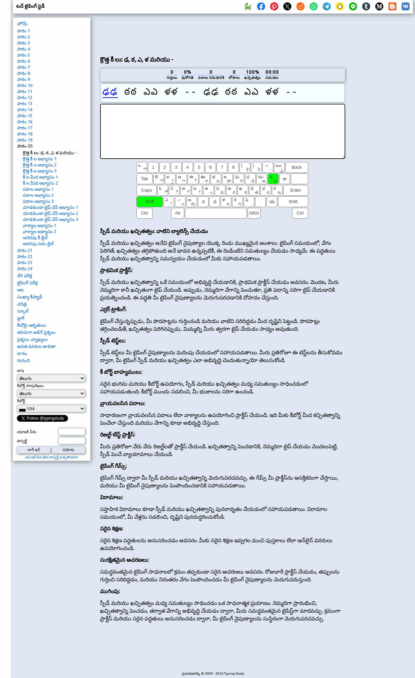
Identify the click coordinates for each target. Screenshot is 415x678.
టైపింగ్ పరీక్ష (27, 282)
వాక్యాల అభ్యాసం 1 (39, 225)
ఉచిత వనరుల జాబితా (36, 346)
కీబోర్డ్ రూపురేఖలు (30, 386)
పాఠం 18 (24, 133)
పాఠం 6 (23, 61)
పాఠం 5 (23, 55)
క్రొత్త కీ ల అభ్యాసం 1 (40, 158)
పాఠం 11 (24, 91)
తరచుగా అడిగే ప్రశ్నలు (36, 332)
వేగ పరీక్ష (24, 275)
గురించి (23, 360)
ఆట (20, 289)
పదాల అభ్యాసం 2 (38, 195)
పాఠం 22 (24, 256)
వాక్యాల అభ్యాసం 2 (39, 231)
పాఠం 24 (24, 268)
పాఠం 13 (24, 103)
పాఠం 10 (24, 85)
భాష (20, 370)
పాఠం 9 (23, 79)
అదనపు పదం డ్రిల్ (38, 243)
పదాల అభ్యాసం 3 (38, 201)
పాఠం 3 (23, 42)
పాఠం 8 (23, 73)
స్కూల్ (22, 311)
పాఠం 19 (24, 139)
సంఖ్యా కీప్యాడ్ (29, 296)
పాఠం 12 (24, 97)
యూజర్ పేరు (26, 432)
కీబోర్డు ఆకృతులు (31, 325)
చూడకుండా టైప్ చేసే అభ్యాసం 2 (50, 213)
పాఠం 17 (24, 127)
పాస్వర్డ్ (22, 441)
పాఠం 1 (23, 30)
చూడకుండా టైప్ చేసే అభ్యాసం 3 (50, 219)
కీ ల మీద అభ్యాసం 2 (40, 183)
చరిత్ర (22, 303)
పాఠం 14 (24, 109)
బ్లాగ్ (21, 318)
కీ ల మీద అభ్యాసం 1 (40, 176)
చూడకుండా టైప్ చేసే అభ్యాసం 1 (50, 207)
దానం (22, 353)
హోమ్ (22, 23)
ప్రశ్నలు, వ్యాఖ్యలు (32, 339)
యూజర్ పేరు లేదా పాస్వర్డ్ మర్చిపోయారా (51, 457)
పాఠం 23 (24, 262)
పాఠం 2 (23, 36)
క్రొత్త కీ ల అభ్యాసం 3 (40, 170)
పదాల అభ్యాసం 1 (38, 189)
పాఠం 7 (23, 67)
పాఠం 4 (23, 48)
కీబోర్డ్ (21, 401)
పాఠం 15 (24, 115)
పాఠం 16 (24, 121)
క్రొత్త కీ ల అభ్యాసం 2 (40, 164)
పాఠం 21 (24, 250)
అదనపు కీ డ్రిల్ (35, 237)
